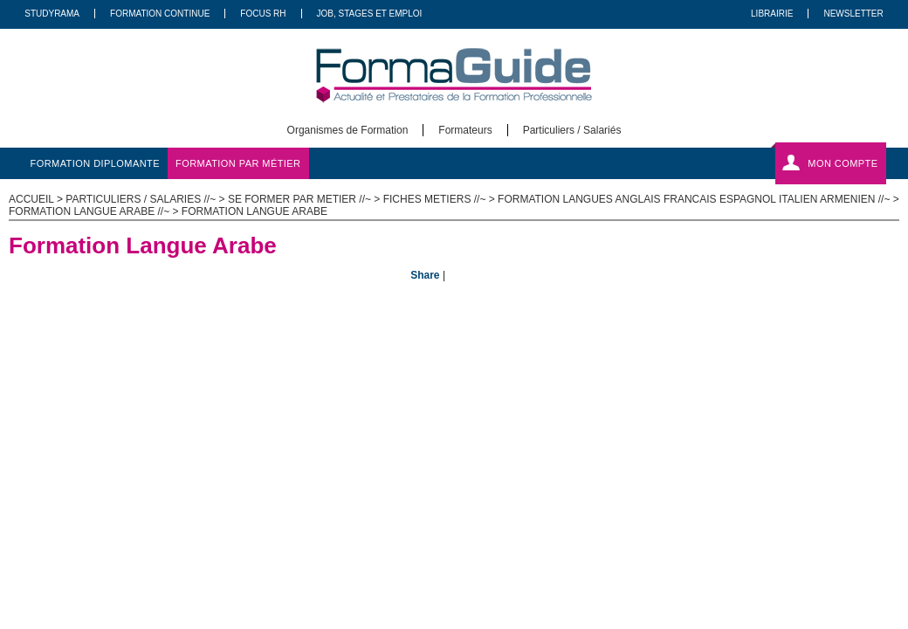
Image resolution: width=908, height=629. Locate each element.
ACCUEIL (31, 199)
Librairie (772, 13)
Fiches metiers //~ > (440, 199)
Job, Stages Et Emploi (370, 13)
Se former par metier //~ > (305, 199)
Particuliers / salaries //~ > (146, 199)
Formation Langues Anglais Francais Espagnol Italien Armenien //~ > (698, 199)
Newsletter (853, 13)
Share (424, 275)
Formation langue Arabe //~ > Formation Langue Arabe (168, 211)
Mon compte (842, 163)
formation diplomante (96, 163)
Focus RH (262, 13)
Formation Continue (160, 13)
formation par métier (237, 163)
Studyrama (51, 13)
